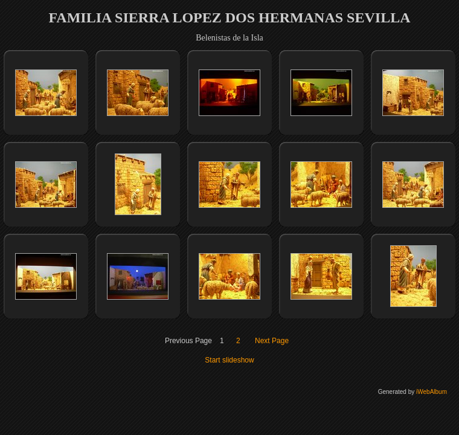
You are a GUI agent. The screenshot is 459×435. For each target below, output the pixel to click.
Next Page (272, 341)
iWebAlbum (431, 391)
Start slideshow (229, 360)
